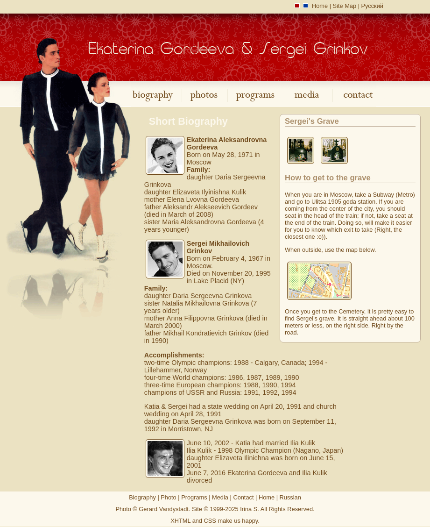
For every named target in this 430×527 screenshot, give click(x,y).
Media (220, 497)
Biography (142, 497)
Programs (194, 497)
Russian (290, 497)
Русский (372, 5)
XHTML (180, 520)
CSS (210, 520)
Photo (168, 497)
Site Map (345, 5)
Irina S (248, 509)
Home (320, 5)
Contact (243, 497)
